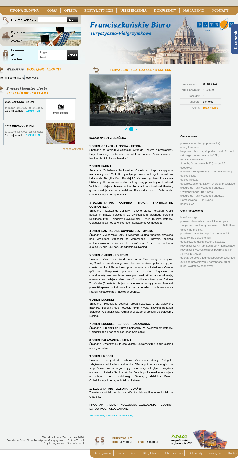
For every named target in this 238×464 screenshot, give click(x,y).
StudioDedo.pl (75, 443)
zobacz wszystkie (73, 148)
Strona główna (102, 453)
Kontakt (233, 453)
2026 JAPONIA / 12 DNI (19, 101)
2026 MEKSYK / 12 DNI (19, 126)
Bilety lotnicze (151, 453)
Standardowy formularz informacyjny (111, 415)
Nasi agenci (215, 453)
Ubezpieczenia (174, 453)
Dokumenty (196, 453)
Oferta (133, 453)
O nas (120, 453)
